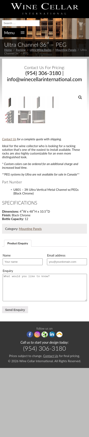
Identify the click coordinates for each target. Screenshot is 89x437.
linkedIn (52, 403)
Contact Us (9, 208)
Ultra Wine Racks (40, 50)
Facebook (30, 403)
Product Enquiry (17, 312)
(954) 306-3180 (43, 73)
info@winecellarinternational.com (44, 79)
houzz (44, 403)
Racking (21, 50)
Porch (59, 403)
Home (8, 50)
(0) (85, 24)
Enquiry (8, 340)
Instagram (37, 403)
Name (7, 324)
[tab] (17, 312)
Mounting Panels (65, 50)
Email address (56, 324)
